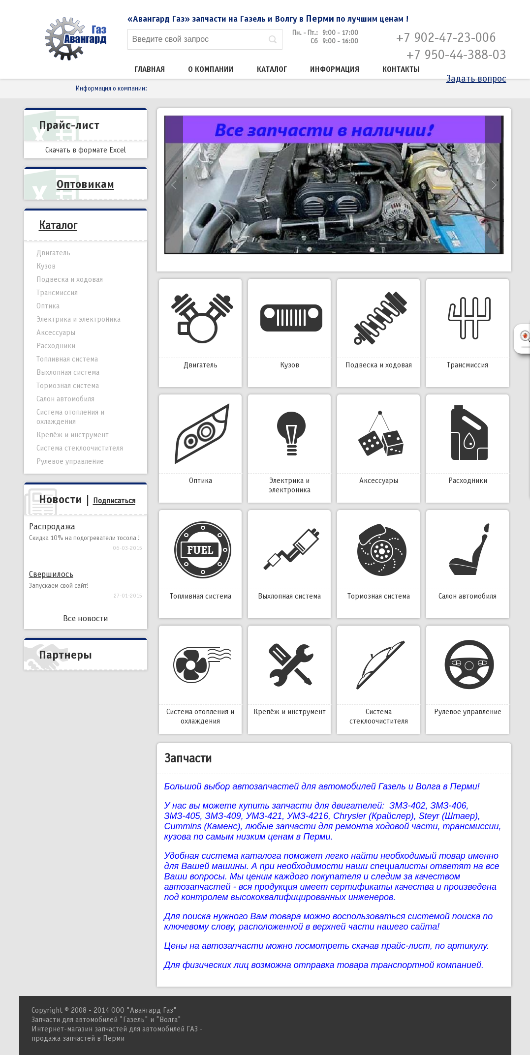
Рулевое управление (467, 673)
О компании (211, 69)
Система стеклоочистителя (378, 678)
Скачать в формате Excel (85, 150)
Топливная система (200, 558)
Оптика (200, 442)
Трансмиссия (467, 326)
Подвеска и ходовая (378, 326)
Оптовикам (85, 184)
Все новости (85, 618)
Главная (149, 69)
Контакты (401, 69)
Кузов (289, 326)
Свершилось (51, 574)
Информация (334, 69)
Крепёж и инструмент (289, 673)
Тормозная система (378, 558)
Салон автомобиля (467, 558)
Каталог (272, 69)
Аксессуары (378, 442)
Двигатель (200, 326)
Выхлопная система (289, 558)
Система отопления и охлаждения (200, 678)
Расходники (467, 442)
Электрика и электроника (289, 446)
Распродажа (52, 526)
